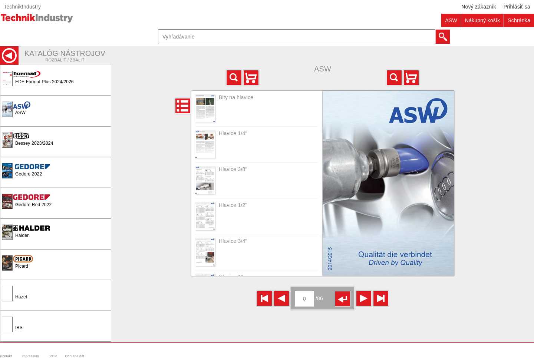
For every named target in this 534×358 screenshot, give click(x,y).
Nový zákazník (478, 7)
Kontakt (6, 356)
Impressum (30, 356)
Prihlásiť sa (517, 7)
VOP (53, 356)
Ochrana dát (75, 356)
